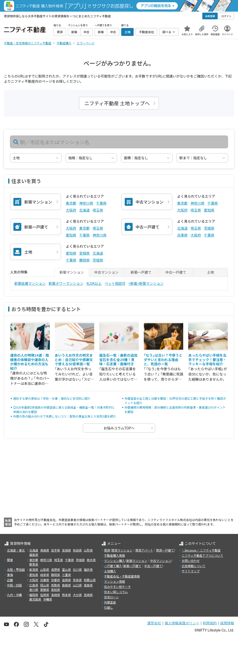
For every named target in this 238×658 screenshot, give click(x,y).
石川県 (77, 569)
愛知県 (209, 210)
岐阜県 (44, 575)
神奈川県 (86, 203)
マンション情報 (114, 581)
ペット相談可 (115, 283)
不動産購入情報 (114, 555)
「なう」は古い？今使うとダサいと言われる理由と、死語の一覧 (163, 359)
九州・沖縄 (14, 595)
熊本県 (66, 595)
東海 (10, 575)
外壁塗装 (110, 602)
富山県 (66, 569)
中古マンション (160, 560)
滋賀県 (66, 580)
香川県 (33, 589)
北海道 (84, 210)
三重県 (66, 575)
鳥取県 (55, 585)
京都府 (55, 580)
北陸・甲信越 (16, 569)
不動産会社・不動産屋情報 (122, 576)
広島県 (33, 585)
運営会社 (154, 623)
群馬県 (33, 564)
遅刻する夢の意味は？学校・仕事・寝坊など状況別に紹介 (51, 398)
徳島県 (88, 585)
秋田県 (77, 550)
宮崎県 (88, 595)
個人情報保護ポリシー (182, 623)
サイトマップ (191, 571)
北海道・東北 (16, 550)
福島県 (33, 555)
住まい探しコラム (116, 592)
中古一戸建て (153, 566)
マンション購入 (114, 560)
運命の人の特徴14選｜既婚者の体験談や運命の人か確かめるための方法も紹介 (29, 362)
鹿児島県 (35, 599)
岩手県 (55, 550)
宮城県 (84, 253)
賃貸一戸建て (165, 550)
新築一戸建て (132, 566)
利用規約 (210, 623)
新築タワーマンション (66, 283)
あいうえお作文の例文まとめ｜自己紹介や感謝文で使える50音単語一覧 (74, 359)
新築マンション (136, 560)
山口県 (77, 585)
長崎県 (55, 595)
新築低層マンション (30, 283)
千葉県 (101, 203)
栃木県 (91, 560)
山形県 (88, 550)
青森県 (44, 550)
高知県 (55, 589)
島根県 (66, 585)
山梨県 (44, 569)
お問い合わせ (191, 560)
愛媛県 (44, 589)
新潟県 (33, 569)
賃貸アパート (144, 550)
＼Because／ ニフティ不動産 (201, 550)
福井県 (88, 569)
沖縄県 (47, 599)
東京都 (71, 203)
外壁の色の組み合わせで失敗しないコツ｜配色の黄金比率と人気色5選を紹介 (64, 416)
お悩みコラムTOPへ (119, 427)
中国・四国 (14, 585)
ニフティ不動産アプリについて (202, 555)
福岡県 (33, 595)
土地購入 (110, 571)
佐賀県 (44, 595)
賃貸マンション (122, 550)
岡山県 (44, 585)
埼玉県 (98, 210)
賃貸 (107, 550)
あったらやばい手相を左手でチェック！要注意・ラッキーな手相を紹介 (207, 359)
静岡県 (84, 260)
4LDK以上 (94, 283)
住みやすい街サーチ (117, 586)
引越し (108, 607)
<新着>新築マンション (146, 283)
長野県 (55, 569)
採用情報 (227, 623)
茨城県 (209, 228)
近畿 (10, 580)
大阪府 (71, 210)
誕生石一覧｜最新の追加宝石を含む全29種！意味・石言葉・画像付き (118, 359)
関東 (10, 560)
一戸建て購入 (113, 566)
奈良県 (77, 580)
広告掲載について (194, 566)
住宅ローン (111, 597)
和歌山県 (90, 580)
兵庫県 (182, 235)
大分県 (77, 595)
